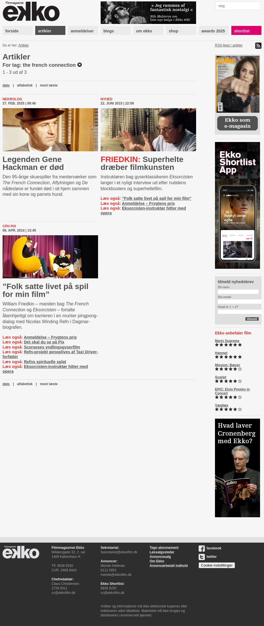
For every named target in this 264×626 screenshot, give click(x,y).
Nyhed (106, 99)
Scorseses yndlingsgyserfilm (52, 347)
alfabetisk (24, 85)
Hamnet (221, 353)
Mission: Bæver (227, 365)
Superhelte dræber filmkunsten (142, 163)
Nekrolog (12, 99)
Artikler (23, 45)
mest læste (49, 85)
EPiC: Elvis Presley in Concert (232, 391)
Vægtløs (221, 405)
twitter (208, 557)
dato (6, 85)
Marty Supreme (227, 341)
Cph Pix (9, 226)
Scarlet (220, 377)
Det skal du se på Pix (44, 342)
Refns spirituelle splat (45, 361)
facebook (210, 548)
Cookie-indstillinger (217, 565)
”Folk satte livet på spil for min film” (156, 198)
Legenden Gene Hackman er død (33, 163)
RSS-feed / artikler (229, 45)
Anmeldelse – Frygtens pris (148, 203)
